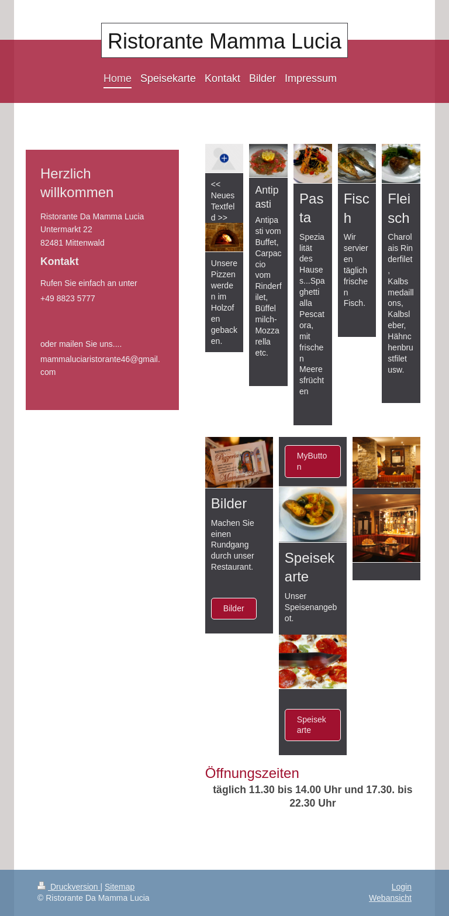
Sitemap (119, 886)
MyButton (312, 461)
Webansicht (390, 898)
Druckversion (68, 886)
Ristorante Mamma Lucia (224, 41)
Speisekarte (311, 725)
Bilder (233, 608)
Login (402, 886)
